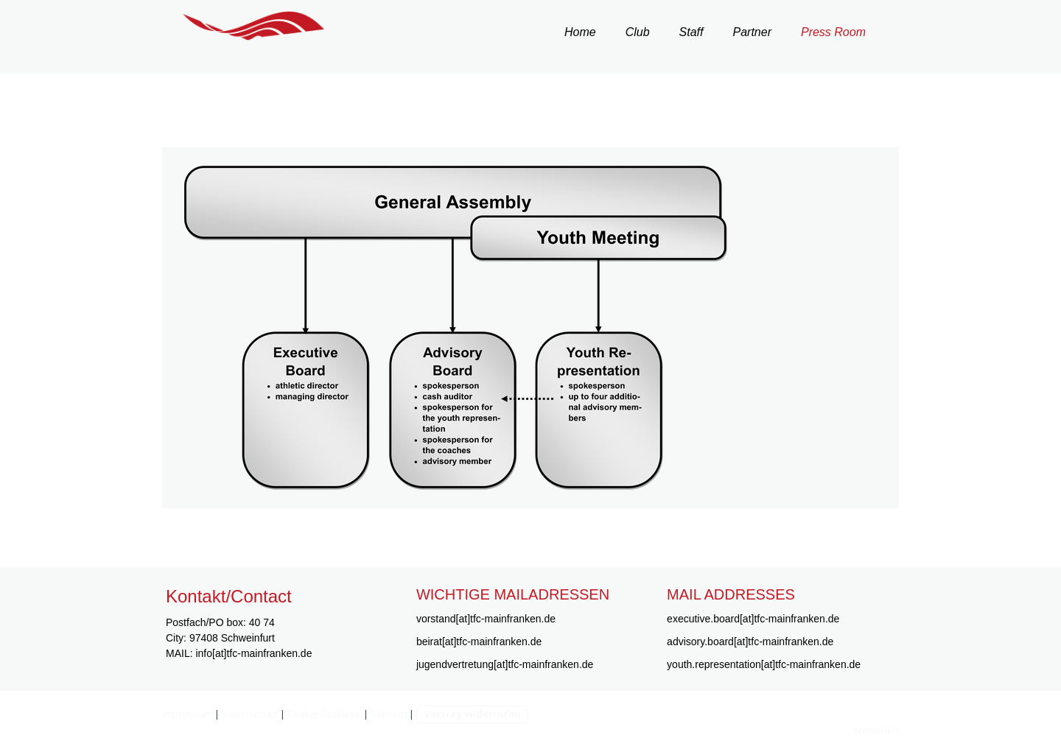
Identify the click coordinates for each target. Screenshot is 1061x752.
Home (580, 32)
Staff (691, 32)
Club (638, 32)
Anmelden (876, 730)
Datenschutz (250, 713)
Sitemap (389, 713)
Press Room (833, 32)
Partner (752, 32)
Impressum (187, 713)
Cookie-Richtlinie (324, 713)
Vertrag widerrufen (472, 713)
